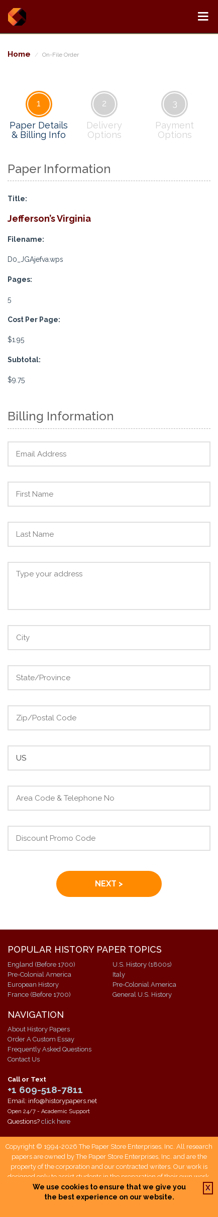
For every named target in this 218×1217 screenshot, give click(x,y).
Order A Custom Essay (41, 1039)
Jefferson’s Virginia (49, 218)
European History (33, 984)
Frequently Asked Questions (49, 1049)
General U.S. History (142, 994)
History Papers (17, 17)
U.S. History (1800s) (142, 964)
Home (19, 54)
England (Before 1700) (41, 964)
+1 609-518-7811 (45, 1089)
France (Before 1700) (39, 994)
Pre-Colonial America (39, 974)
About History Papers (39, 1029)
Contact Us (24, 1059)
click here (55, 1121)
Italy (119, 974)
